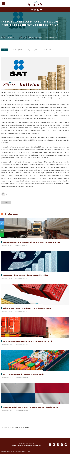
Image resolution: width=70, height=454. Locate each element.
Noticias (5, 50)
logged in (13, 427)
